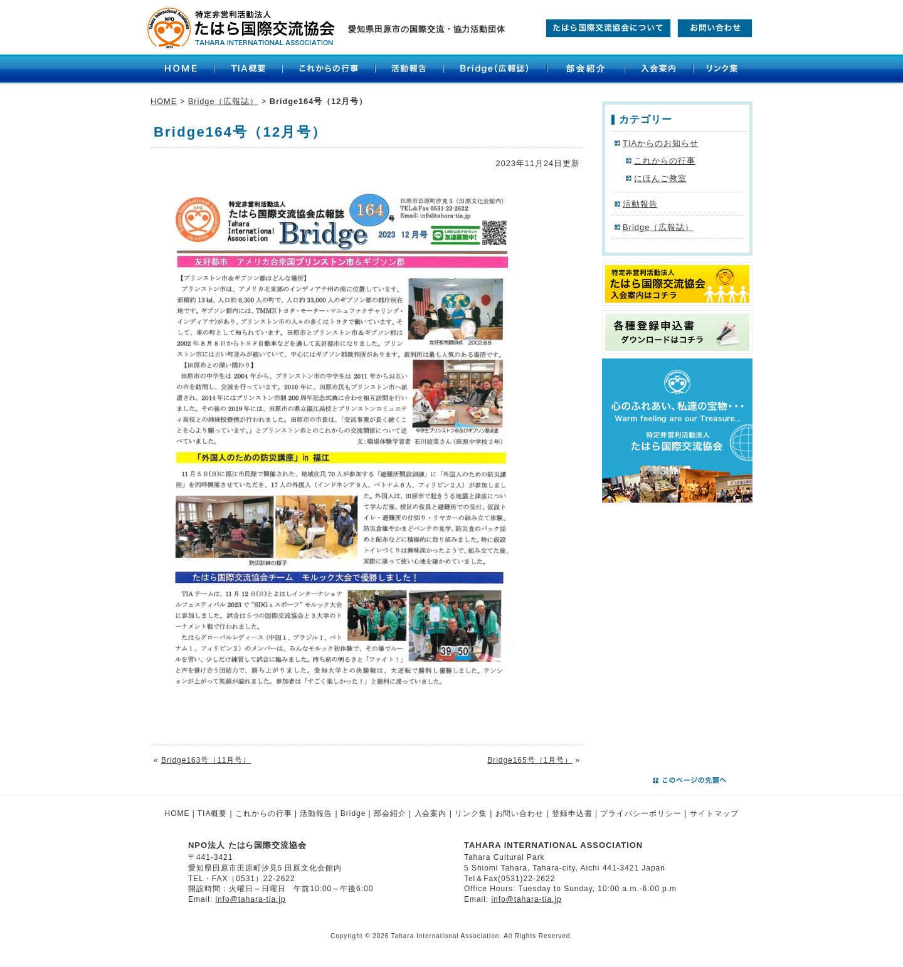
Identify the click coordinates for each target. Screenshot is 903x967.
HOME (180, 70)
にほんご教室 (660, 178)
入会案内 (659, 70)
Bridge (353, 813)
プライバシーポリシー (641, 813)
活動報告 (409, 70)
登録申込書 (572, 813)
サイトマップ (714, 813)
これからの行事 (328, 70)
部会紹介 (586, 70)
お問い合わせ (519, 813)
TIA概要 (248, 70)
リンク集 (724, 70)
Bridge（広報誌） (495, 70)
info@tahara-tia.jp (250, 899)
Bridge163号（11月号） (206, 760)
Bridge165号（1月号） (530, 760)
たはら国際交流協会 (241, 28)
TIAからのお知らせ (661, 143)
